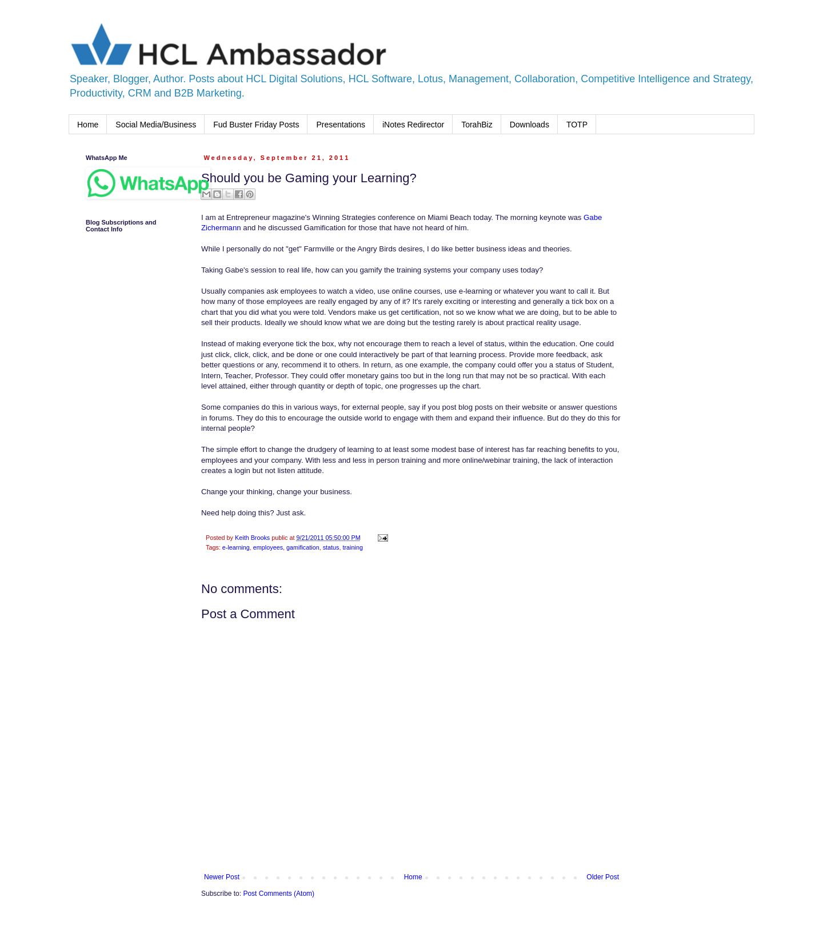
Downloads (529, 124)
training (353, 547)
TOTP (577, 124)
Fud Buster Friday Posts (256, 124)
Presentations (340, 124)
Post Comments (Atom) (278, 894)
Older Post (602, 877)
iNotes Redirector (413, 124)
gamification (302, 547)
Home (87, 124)
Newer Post (221, 877)
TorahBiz (476, 124)
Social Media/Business (155, 124)
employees (268, 547)
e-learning (236, 547)
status (331, 547)
